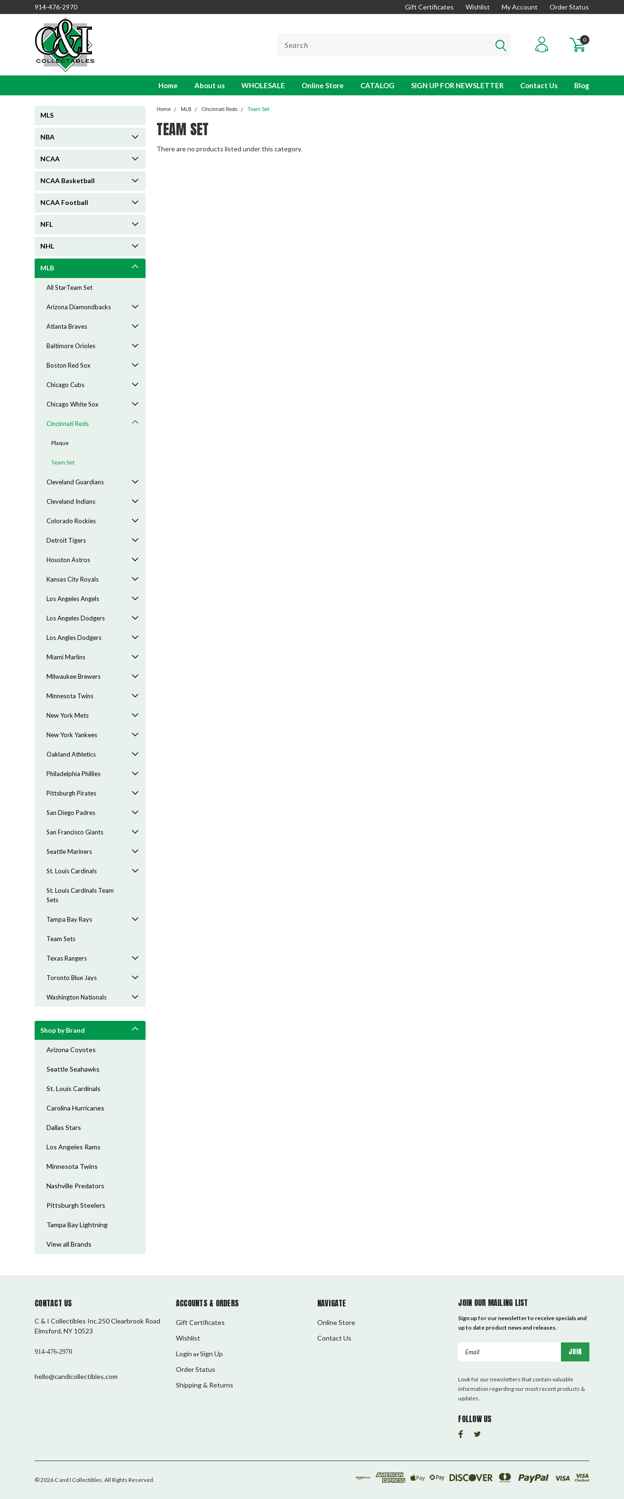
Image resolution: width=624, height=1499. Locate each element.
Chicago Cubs (65, 385)
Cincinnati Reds (67, 423)
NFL (46, 224)
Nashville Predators (75, 1186)
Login (184, 1354)
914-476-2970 (56, 7)
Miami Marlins (65, 657)
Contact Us (539, 85)
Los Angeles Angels (72, 598)
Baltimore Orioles (70, 346)
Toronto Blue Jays (71, 977)
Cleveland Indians (70, 501)
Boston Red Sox (68, 365)
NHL (47, 246)
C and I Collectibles (78, 1479)
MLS (47, 115)
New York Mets (67, 715)
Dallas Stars (63, 1127)
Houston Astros (68, 560)
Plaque (60, 442)
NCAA (50, 159)
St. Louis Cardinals (71, 871)
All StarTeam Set (69, 287)
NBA (47, 137)
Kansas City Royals (72, 579)
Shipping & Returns (204, 1385)
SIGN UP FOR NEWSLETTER (457, 85)
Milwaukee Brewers (73, 676)
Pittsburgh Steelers (75, 1205)
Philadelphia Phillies (73, 773)
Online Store (323, 85)
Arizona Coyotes (71, 1050)
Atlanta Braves (66, 326)
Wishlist (478, 7)
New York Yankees (71, 735)
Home (168, 85)
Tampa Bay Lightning (77, 1225)
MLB (47, 268)
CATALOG (377, 85)
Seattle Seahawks (73, 1069)
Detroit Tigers (66, 540)
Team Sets (60, 939)
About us (209, 85)
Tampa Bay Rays (69, 919)
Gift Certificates (429, 7)
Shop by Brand (62, 1030)
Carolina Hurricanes (75, 1108)
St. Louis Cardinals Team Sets (80, 895)
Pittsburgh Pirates (71, 793)
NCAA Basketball (67, 180)
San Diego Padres (70, 812)
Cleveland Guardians (75, 482)
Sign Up (211, 1354)
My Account (520, 7)
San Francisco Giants (74, 832)
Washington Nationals (76, 997)
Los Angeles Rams (73, 1147)
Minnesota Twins (69, 696)
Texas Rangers (66, 958)
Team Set (62, 462)
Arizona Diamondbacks (78, 307)
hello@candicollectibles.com (76, 1376)
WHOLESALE (263, 85)
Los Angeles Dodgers (75, 618)
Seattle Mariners (69, 851)
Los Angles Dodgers (73, 637)
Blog (581, 85)
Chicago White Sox (72, 404)
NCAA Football (64, 202)
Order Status (569, 7)
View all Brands (69, 1244)
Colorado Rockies (71, 521)
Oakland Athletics (71, 754)
